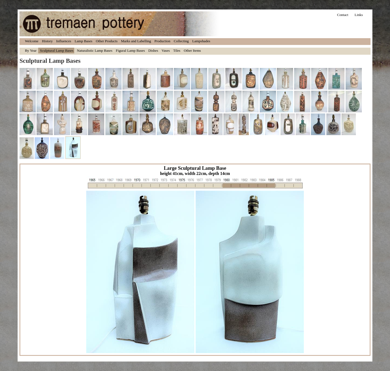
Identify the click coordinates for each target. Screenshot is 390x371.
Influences (63, 41)
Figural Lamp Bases (130, 50)
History (47, 41)
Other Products (107, 41)
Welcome (31, 41)
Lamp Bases (83, 41)
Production (162, 41)
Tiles (176, 50)
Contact (342, 15)
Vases (166, 50)
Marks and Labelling (136, 41)
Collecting (181, 41)
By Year (31, 50)
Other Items (192, 50)
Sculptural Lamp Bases (57, 50)
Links (359, 15)
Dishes (153, 50)
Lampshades (201, 41)
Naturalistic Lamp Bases (94, 50)
